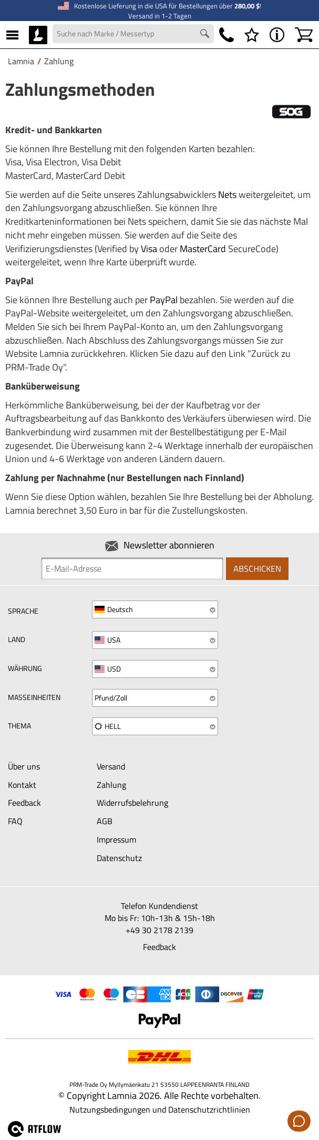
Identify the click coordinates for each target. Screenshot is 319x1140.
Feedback (24, 802)
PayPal (164, 300)
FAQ (15, 821)
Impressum (116, 839)
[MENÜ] (12, 34)
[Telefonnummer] (226, 34)
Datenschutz (119, 858)
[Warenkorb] (303, 34)
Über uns (24, 766)
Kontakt (22, 784)
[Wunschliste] (252, 34)
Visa (149, 249)
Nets (227, 194)
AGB (104, 821)
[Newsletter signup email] (132, 568)
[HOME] (38, 34)
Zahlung (111, 784)
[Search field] (133, 33)
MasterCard (203, 249)
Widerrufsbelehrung (132, 802)
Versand (111, 766)
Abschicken (257, 568)
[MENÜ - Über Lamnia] (277, 34)
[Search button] (206, 35)
